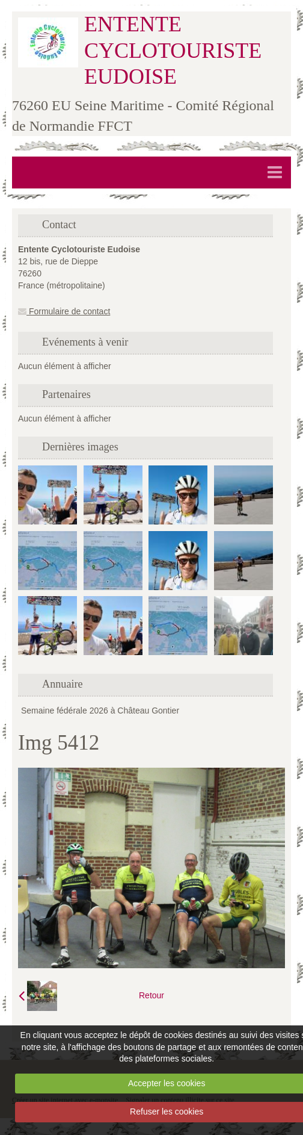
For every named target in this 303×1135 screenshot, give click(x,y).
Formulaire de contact (64, 311)
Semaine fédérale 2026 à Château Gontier (100, 710)
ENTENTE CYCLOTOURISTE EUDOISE (173, 50)
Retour (151, 995)
